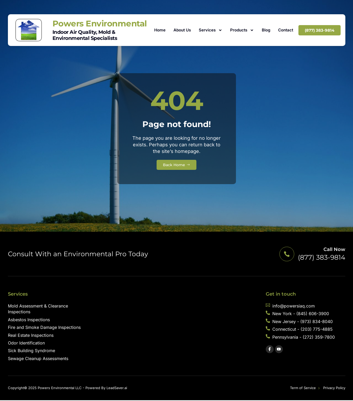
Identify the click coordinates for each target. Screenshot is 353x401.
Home (160, 29)
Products (242, 30)
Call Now (334, 250)
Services (210, 30)
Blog (266, 29)
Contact (285, 29)
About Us (182, 29)
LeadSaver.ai (117, 388)
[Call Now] (286, 254)
